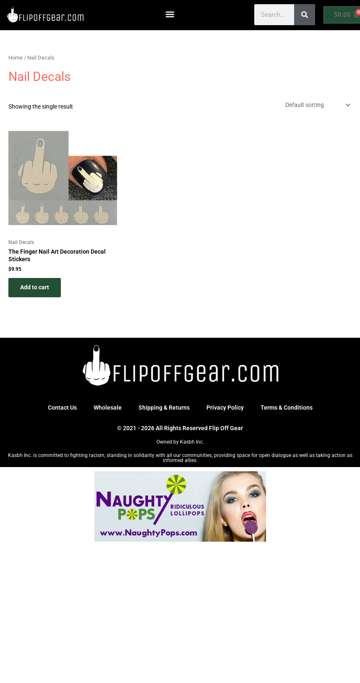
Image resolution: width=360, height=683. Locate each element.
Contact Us (62, 407)
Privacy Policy (225, 407)
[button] (170, 14)
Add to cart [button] (34, 287)
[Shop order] (317, 105)
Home (15, 58)
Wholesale (108, 407)
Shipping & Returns (164, 407)
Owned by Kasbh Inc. (180, 442)
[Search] (304, 14)
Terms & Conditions (287, 407)
